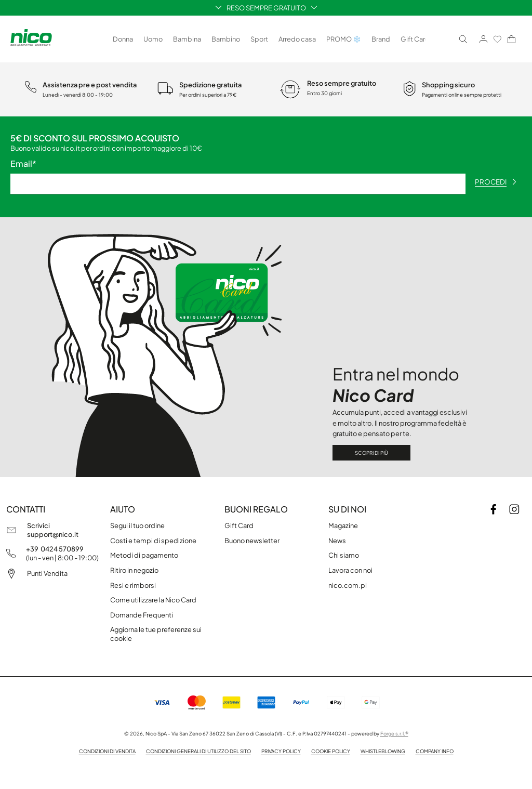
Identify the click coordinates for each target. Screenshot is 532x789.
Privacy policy (281, 751)
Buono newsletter (252, 540)
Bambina (187, 39)
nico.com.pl (347, 585)
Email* (23, 164)
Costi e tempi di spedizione (153, 540)
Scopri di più (371, 453)
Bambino (225, 39)
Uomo (153, 39)
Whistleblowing (383, 751)
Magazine (343, 525)
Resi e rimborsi (133, 585)
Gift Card (415, 39)
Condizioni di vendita (107, 751)
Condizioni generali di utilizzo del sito (198, 751)
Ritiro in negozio (134, 570)
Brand (380, 39)
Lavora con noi (350, 570)
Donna (123, 39)
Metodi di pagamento (144, 555)
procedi (495, 181)
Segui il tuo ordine (137, 525)
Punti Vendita (47, 573)
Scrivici (38, 525)
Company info (435, 751)
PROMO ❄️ (343, 39)
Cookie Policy (330, 751)
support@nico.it (52, 534)
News (337, 540)
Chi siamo (343, 555)
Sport (259, 39)
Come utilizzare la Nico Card (153, 600)
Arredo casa (297, 39)
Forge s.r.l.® (394, 733)
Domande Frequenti (141, 615)
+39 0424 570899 (55, 549)
